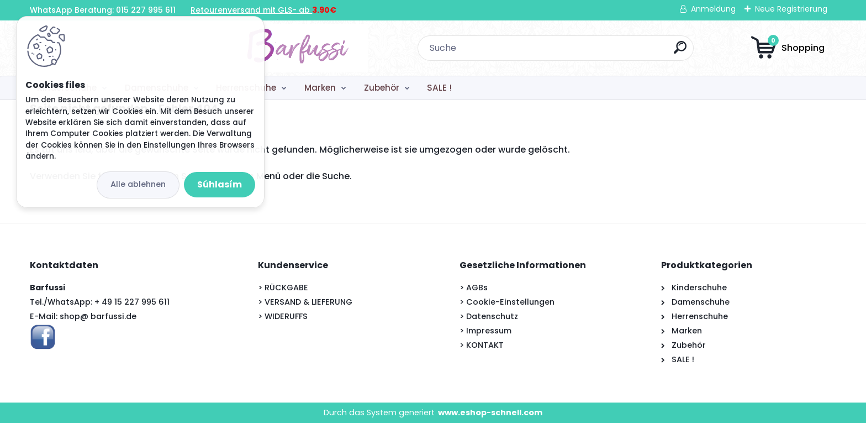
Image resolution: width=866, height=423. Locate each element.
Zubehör (381, 87)
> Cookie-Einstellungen (507, 301)
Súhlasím (219, 184)
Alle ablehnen (138, 184)
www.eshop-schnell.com (490, 412)
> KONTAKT (482, 345)
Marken (320, 87)
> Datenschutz (489, 316)
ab (304, 9)
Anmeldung (713, 8)
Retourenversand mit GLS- (244, 9)
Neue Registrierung (791, 8)
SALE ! (439, 87)
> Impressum (485, 330)
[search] (578, 51)
